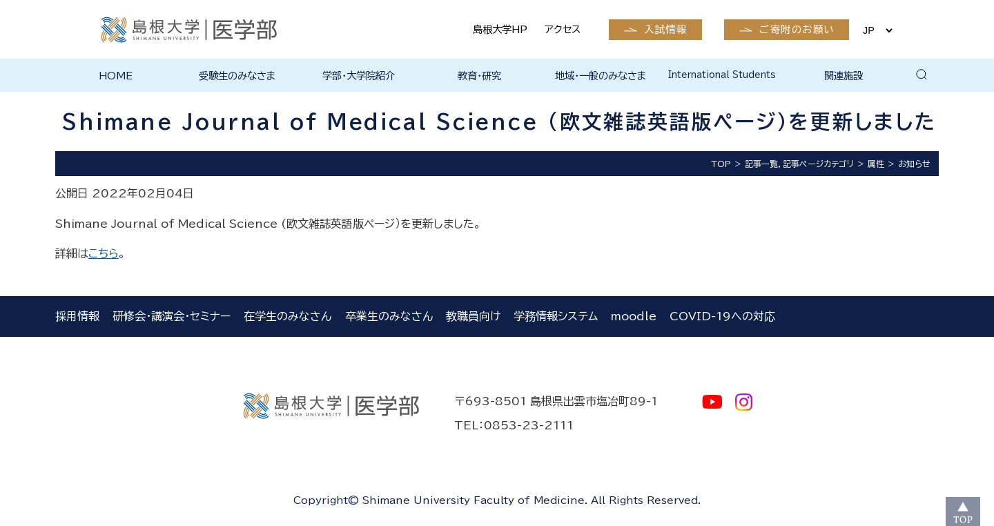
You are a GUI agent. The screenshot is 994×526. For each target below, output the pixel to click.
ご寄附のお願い (796, 29)
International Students (722, 74)
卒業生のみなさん (389, 316)
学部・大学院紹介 (358, 75)
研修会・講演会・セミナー (172, 316)
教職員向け (473, 316)
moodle (633, 316)
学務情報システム (556, 316)
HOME (116, 75)
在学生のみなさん (287, 316)
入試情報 (665, 29)
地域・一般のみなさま (601, 75)
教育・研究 (479, 75)
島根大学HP (500, 29)
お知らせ (914, 163)
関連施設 (843, 75)
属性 (876, 163)
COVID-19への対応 (722, 316)
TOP (721, 163)
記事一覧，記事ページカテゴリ (799, 163)
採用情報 (77, 316)
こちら (103, 253)
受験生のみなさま (237, 75)
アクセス (563, 29)
